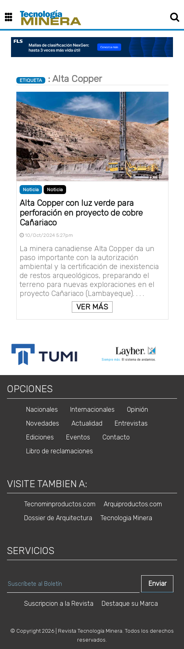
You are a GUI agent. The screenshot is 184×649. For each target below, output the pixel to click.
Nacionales (42, 409)
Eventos (78, 437)
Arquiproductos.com (133, 504)
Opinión (137, 409)
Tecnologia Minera (126, 518)
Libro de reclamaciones (59, 451)
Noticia (55, 189)
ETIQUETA (31, 80)
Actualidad (86, 423)
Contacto (116, 437)
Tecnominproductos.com (59, 504)
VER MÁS (92, 306)
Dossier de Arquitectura (58, 518)
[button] (11, 18)
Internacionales (92, 409)
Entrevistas (131, 423)
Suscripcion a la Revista (58, 603)
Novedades (42, 423)
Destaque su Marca (130, 603)
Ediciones (40, 437)
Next (177, 355)
